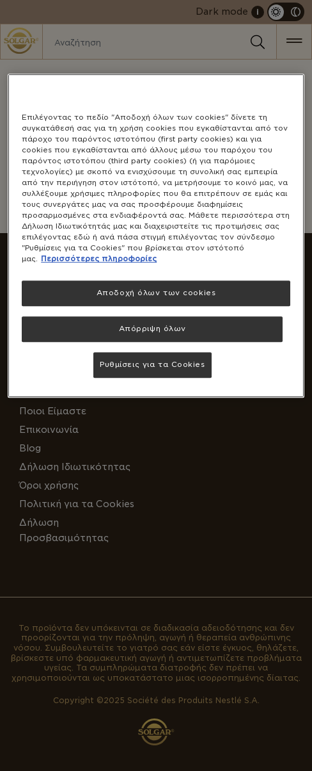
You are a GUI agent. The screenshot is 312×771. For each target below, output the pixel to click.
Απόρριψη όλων (152, 329)
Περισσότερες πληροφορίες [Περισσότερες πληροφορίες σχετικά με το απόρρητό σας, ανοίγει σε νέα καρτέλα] (99, 259)
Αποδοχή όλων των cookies (156, 293)
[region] (156, 236)
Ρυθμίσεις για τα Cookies (152, 364)
